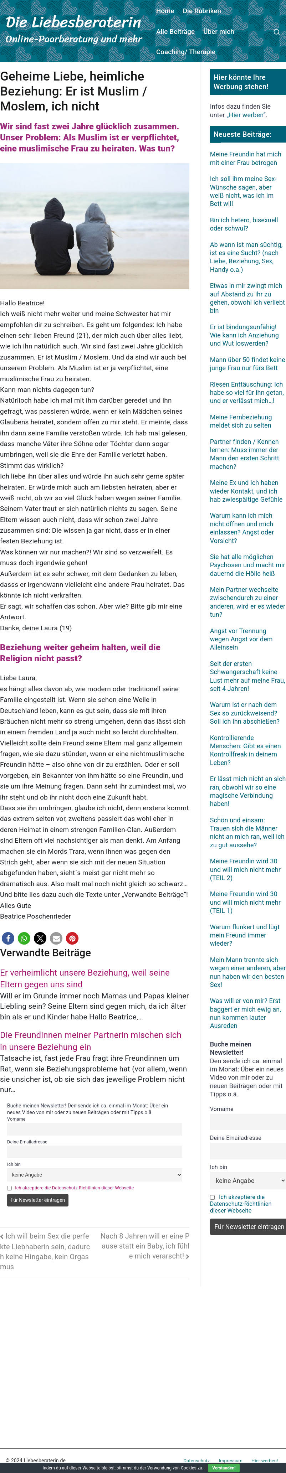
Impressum (230, 1460)
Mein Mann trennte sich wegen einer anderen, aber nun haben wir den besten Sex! (248, 972)
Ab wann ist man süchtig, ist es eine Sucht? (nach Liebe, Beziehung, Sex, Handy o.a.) (246, 257)
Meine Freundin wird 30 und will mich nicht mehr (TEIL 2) (245, 869)
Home (165, 11)
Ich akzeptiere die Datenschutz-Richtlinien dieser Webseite (74, 1187)
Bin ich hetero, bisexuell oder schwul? (244, 224)
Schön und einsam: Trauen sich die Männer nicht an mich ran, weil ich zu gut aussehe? (247, 832)
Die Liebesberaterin (73, 22)
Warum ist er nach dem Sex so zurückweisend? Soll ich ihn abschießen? (245, 713)
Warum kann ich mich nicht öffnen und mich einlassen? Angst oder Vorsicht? (242, 528)
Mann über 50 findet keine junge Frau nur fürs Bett (247, 364)
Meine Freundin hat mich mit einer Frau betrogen (245, 158)
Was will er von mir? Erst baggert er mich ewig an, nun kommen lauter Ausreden (245, 1013)
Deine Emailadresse (27, 1141)
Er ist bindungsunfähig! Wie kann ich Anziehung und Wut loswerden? (244, 335)
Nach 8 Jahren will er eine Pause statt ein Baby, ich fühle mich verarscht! (145, 1246)
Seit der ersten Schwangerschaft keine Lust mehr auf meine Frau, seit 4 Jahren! (247, 676)
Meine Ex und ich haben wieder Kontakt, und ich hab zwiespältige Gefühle (246, 491)
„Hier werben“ (246, 115)
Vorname (16, 1119)
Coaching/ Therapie (185, 52)
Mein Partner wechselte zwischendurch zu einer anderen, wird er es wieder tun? (248, 602)
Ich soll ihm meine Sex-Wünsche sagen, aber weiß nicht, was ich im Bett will (243, 191)
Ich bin (14, 1164)
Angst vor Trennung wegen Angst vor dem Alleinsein (241, 639)
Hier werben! (264, 1460)
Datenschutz (196, 1460)
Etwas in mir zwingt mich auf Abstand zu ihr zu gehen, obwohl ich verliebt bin (247, 298)
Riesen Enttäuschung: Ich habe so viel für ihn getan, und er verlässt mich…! (247, 393)
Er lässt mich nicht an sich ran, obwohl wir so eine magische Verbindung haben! (248, 791)
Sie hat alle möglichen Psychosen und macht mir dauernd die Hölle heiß (247, 565)
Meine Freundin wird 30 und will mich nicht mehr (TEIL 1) (245, 902)
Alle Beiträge (175, 32)
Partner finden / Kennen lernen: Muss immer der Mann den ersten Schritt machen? (244, 454)
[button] (8, 938)
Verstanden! (223, 1468)
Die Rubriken (202, 11)
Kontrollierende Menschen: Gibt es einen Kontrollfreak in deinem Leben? (245, 750)
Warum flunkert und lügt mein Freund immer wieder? (245, 935)
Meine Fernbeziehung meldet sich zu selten (241, 421)
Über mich (218, 32)
